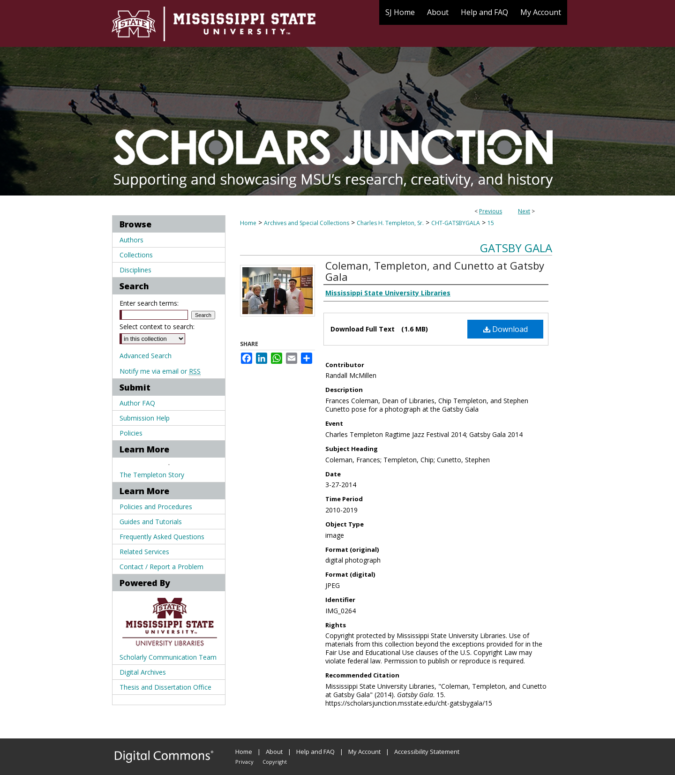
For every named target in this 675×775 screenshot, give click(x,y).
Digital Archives (143, 672)
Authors (131, 239)
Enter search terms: (149, 303)
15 (491, 223)
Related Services (144, 551)
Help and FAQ (315, 751)
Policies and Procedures (156, 506)
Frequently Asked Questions (162, 536)
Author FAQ (137, 403)
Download (505, 329)
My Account (364, 751)
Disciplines (135, 269)
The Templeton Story (152, 474)
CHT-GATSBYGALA (455, 223)
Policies (131, 433)
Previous (490, 211)
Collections (136, 254)
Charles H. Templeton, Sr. (390, 223)
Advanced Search (146, 355)
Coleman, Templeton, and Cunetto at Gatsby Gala (434, 271)
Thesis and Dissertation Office (165, 687)
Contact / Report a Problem (161, 566)
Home (248, 223)
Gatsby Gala (516, 248)
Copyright (274, 761)
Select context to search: (157, 326)
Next (524, 211)
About (274, 751)
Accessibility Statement (426, 751)
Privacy (244, 761)
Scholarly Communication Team (168, 657)
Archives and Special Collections (306, 223)
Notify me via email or (160, 371)
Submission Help (145, 418)
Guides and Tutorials (151, 521)
